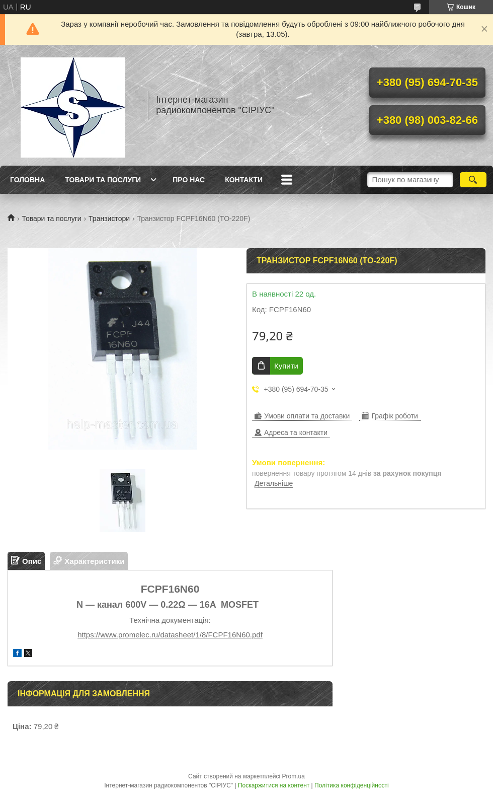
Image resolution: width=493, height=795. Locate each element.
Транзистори (109, 218)
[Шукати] (473, 179)
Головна (27, 180)
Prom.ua (293, 776)
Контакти (244, 180)
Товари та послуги (103, 180)
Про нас (189, 180)
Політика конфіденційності (351, 785)
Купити (286, 366)
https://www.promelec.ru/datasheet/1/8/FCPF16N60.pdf (170, 634)
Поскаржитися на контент (273, 785)
